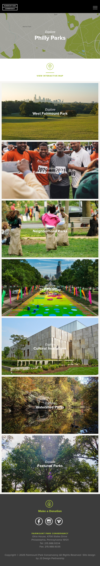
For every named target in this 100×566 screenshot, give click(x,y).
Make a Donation (50, 506)
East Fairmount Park (50, 172)
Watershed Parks (50, 407)
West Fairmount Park (50, 113)
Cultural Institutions (50, 348)
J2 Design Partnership (51, 558)
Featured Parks (50, 466)
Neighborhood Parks (50, 231)
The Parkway (50, 290)
